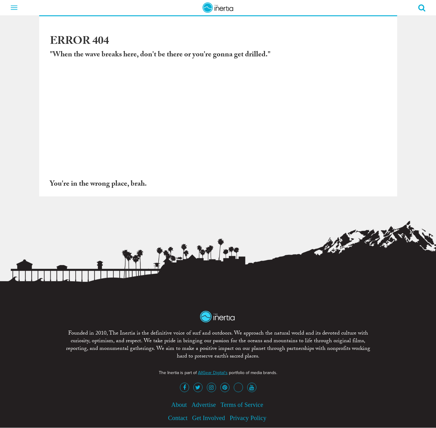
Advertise (204, 404)
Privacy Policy (248, 418)
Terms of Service (242, 404)
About (179, 404)
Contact (178, 418)
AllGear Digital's (213, 372)
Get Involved (208, 418)
